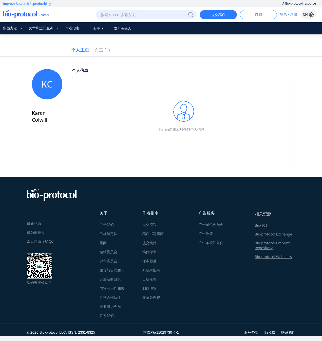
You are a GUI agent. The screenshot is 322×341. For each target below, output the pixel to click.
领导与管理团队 (112, 270)
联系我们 (107, 315)
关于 (99, 28)
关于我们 (107, 224)
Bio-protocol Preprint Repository (272, 245)
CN (308, 14)
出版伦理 (149, 279)
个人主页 (80, 50)
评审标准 (149, 261)
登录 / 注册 (288, 14)
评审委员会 (108, 261)
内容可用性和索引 (114, 288)
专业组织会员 (110, 306)
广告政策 (206, 233)
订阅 (258, 14)
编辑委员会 (108, 251)
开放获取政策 (110, 279)
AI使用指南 (151, 270)
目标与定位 (108, 233)
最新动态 (34, 223)
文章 (102, 50)
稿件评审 (149, 251)
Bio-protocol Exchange (273, 234)
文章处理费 (151, 297)
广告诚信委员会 (211, 224)
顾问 (103, 242)
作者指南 (75, 28)
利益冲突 (149, 288)
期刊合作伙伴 (110, 297)
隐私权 (269, 332)
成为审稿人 (122, 28)
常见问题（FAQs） (41, 241)
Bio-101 (261, 225)
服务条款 (251, 332)
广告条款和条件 (211, 242)
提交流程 (149, 224)
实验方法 (13, 28)
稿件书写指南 (153, 233)
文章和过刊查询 (44, 28)
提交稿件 (218, 14)
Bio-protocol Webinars (273, 256)
